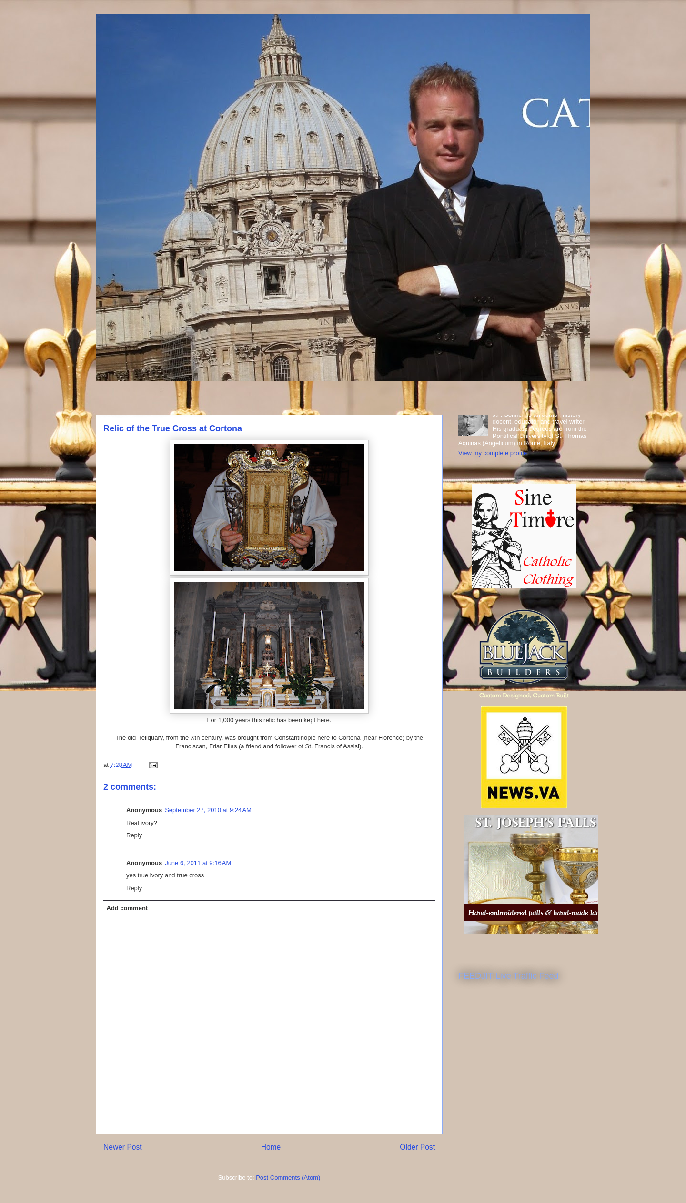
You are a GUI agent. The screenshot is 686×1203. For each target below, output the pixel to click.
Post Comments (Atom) (288, 1177)
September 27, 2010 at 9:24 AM (208, 810)
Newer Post (122, 1147)
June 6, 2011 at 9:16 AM (198, 862)
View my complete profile (492, 453)
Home (271, 1147)
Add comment (127, 908)
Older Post (417, 1147)
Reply (134, 835)
